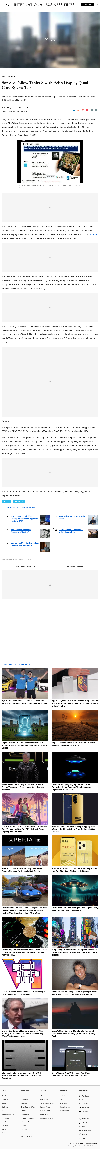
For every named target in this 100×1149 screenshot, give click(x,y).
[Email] (91, 110)
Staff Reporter (10, 108)
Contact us (44, 1099)
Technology (5, 1118)
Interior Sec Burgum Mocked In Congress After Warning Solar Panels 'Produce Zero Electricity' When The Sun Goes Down (23, 1033)
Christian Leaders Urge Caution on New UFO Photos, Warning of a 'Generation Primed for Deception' (21, 1075)
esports (23, 1125)
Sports (4, 1129)
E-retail (23, 1096)
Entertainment (6, 1122)
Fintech (23, 1133)
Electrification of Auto (28, 1107)
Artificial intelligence (27, 1118)
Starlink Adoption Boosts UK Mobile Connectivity (71, 531)
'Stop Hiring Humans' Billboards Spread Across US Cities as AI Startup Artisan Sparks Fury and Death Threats (74, 952)
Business (5, 1107)
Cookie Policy (45, 1111)
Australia (63, 1096)
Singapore (63, 1103)
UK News (5, 1099)
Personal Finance (8, 1114)
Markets (4, 1103)
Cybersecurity (25, 1114)
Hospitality (24, 1099)
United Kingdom (65, 1107)
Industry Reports (26, 1136)
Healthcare (24, 1103)
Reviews (4, 1133)
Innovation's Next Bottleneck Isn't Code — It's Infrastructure (25, 544)
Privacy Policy (45, 1107)
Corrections (44, 1114)
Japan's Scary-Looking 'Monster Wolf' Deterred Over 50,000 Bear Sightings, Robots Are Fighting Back (73, 1033)
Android (93, 234)
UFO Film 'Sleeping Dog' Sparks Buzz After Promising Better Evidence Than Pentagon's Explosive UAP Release (71, 787)
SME (3, 1111)
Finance (23, 1111)
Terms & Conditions (47, 1103)
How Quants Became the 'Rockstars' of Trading (21, 531)
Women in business (27, 1122)
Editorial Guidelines (74, 566)
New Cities (24, 1129)
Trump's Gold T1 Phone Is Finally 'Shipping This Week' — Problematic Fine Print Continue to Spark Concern (74, 829)
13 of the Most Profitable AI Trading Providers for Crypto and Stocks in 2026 (24, 518)
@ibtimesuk (23, 108)
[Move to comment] (96, 110)
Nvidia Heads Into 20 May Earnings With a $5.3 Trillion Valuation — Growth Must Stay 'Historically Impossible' (24, 787)
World (4, 1096)
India (61, 1099)
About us (43, 1096)
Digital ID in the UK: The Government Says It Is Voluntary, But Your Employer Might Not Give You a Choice (24, 745)
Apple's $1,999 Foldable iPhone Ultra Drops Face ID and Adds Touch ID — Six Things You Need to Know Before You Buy (75, 703)
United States (64, 1111)
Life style (5, 1125)
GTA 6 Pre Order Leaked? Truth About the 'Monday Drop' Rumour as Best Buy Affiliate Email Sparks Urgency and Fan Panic (24, 829)
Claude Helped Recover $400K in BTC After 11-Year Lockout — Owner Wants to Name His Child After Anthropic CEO (24, 952)
